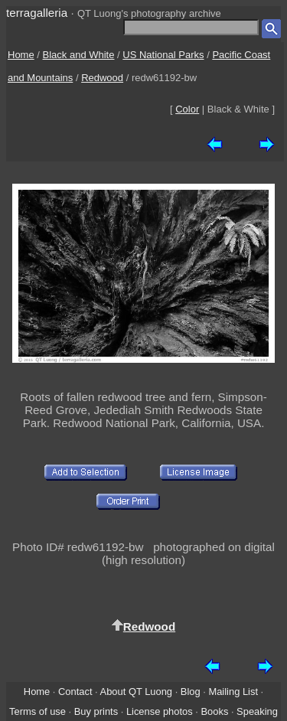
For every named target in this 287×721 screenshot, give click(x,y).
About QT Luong (136, 691)
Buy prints (96, 711)
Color (187, 109)
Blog (191, 691)
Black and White (79, 54)
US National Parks (163, 54)
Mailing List (233, 691)
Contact (75, 691)
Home (21, 54)
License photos (159, 711)
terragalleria (36, 12)
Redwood (102, 77)
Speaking (257, 711)
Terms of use (37, 711)
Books (214, 711)
